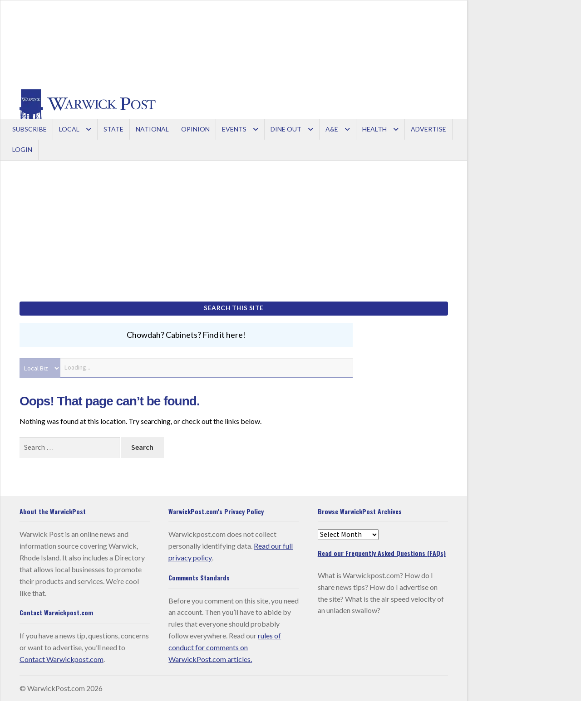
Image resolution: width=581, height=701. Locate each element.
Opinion (195, 129)
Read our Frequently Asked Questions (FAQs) (382, 552)
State (113, 129)
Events (234, 129)
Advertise (428, 129)
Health (374, 129)
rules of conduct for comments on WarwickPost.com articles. (224, 647)
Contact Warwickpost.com (61, 658)
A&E (331, 129)
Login (22, 149)
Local (69, 129)
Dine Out (286, 129)
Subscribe (29, 129)
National (152, 129)
